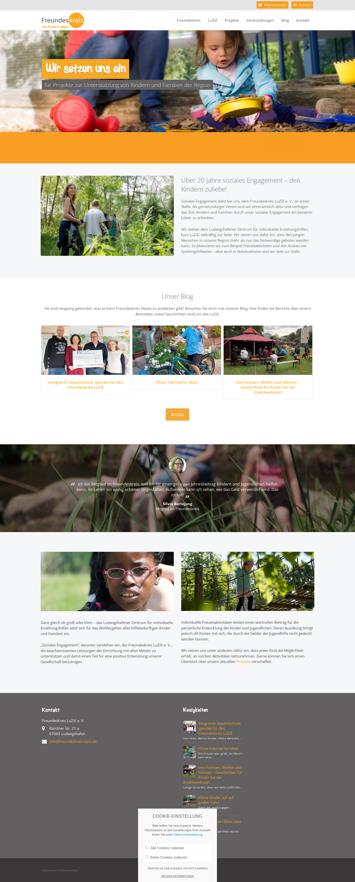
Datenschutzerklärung (188, 839)
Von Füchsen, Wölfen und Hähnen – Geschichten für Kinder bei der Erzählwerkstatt (268, 387)
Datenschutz (69, 870)
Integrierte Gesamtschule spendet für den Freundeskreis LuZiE (85, 385)
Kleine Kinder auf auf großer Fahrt (215, 800)
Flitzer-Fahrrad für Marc (177, 382)
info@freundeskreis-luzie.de (73, 741)
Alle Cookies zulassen (164, 853)
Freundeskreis (189, 20)
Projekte (232, 20)
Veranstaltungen (260, 20)
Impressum (49, 870)
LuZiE (212, 20)
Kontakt (302, 20)
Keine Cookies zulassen (166, 862)
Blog (285, 20)
